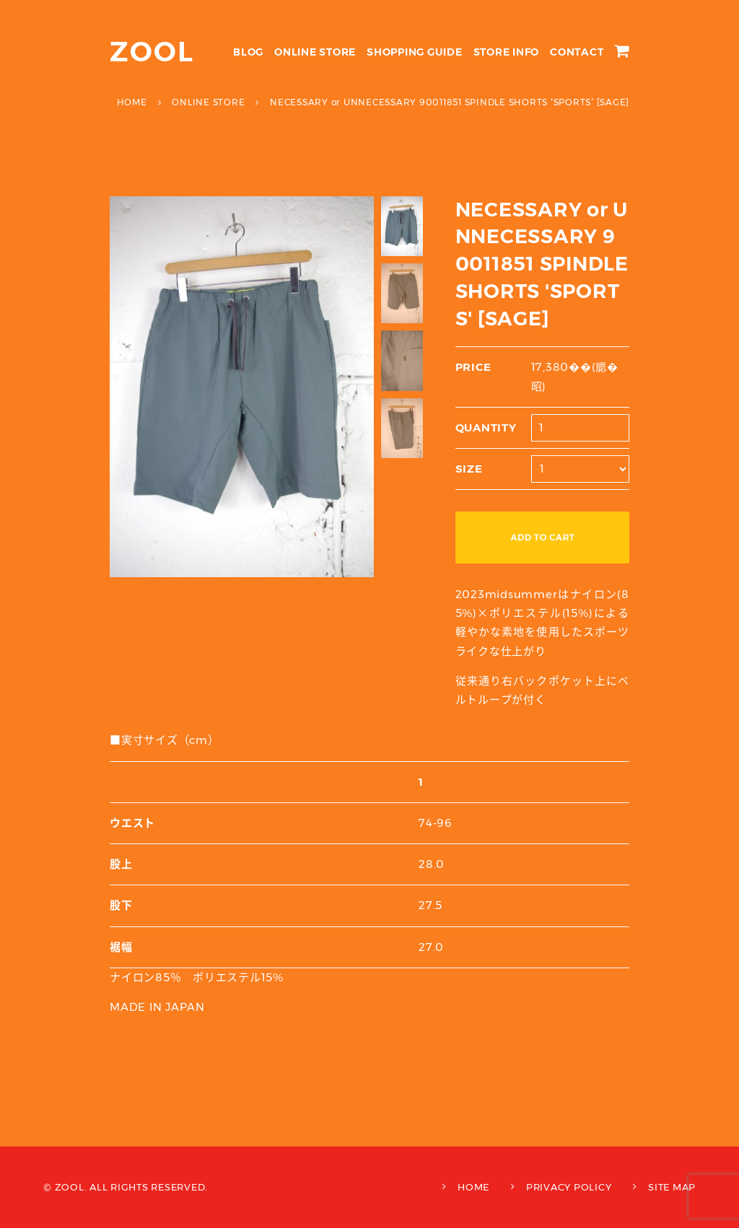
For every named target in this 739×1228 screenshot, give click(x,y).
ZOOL (152, 52)
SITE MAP (672, 1187)
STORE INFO (506, 51)
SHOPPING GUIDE (415, 51)
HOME (473, 1187)
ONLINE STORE (315, 51)
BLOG (248, 51)
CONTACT (576, 51)
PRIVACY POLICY (569, 1187)
